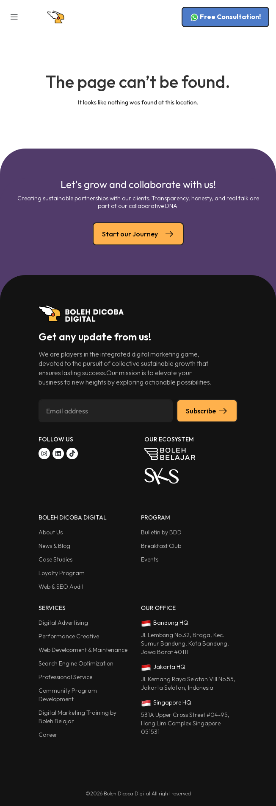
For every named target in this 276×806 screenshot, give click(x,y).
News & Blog (54, 546)
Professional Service (65, 677)
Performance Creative (69, 636)
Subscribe (207, 411)
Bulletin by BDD (161, 532)
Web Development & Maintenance (83, 650)
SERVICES (52, 608)
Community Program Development (68, 695)
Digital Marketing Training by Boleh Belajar (77, 717)
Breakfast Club (161, 546)
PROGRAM (155, 517)
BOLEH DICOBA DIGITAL (73, 517)
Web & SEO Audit (61, 586)
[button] (14, 17)
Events (149, 559)
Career (48, 735)
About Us (51, 532)
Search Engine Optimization (76, 663)
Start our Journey (138, 234)
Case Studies (55, 559)
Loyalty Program (62, 573)
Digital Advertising (63, 622)
